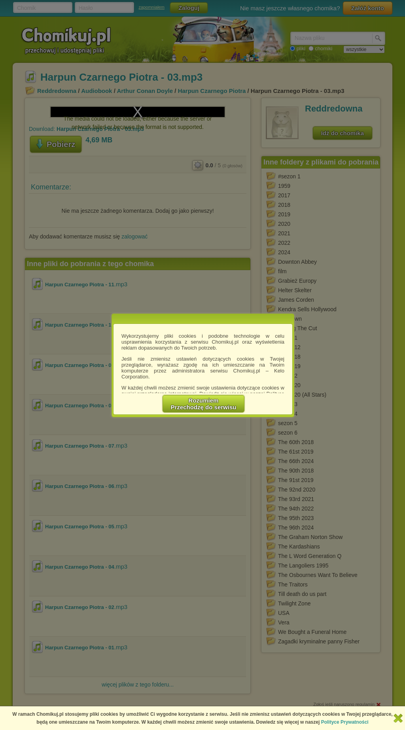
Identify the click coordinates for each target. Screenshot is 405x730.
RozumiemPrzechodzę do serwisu (204, 403)
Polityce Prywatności (345, 722)
